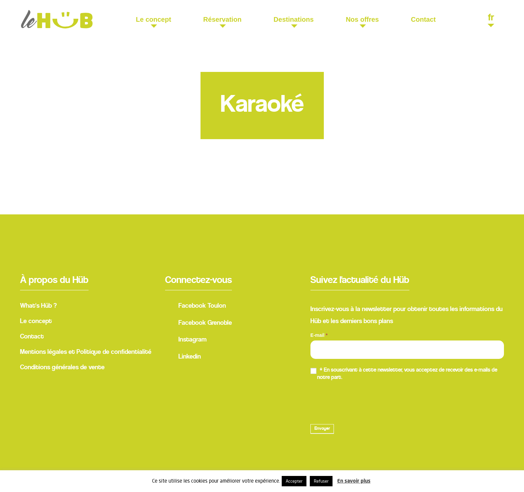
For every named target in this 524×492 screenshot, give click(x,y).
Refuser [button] (321, 481)
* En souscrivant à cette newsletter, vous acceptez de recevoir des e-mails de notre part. (403, 373)
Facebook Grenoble (198, 324)
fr (491, 18)
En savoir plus (354, 481)
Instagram (186, 341)
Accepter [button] (294, 481)
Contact (423, 19)
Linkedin (183, 358)
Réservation (222, 19)
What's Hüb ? (38, 306)
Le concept (153, 19)
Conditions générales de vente (62, 367)
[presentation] (361, 401)
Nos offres (362, 19)
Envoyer (322, 428)
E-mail (319, 335)
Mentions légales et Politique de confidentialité (85, 352)
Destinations (294, 19)
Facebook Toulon (195, 307)
